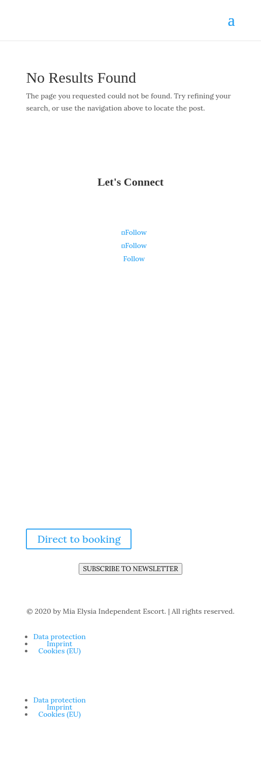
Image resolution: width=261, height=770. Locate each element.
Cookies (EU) (59, 650)
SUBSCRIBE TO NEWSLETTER (130, 569)
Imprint (59, 643)
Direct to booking (78, 539)
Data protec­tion (59, 636)
